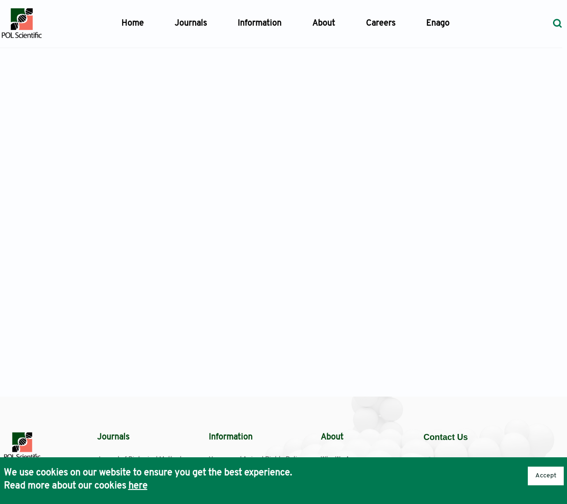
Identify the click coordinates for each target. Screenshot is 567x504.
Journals (191, 23)
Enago (437, 23)
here (137, 486)
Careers (380, 23)
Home (132, 23)
